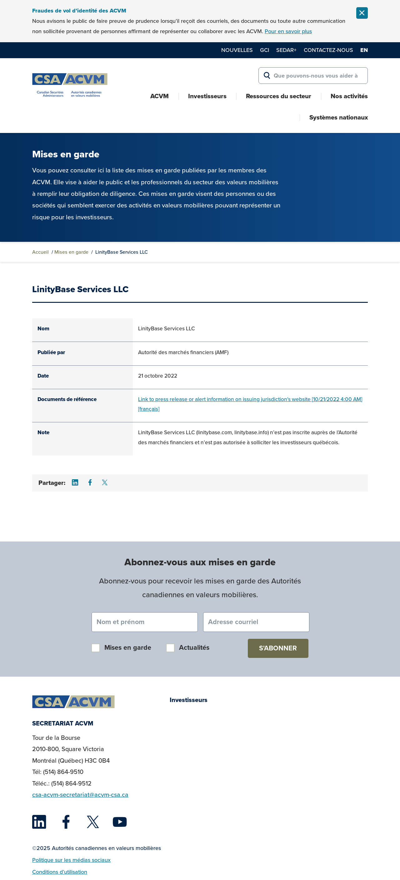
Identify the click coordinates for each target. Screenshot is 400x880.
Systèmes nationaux (338, 117)
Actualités (194, 648)
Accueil (40, 252)
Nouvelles (237, 50)
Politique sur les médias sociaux (71, 860)
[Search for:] (313, 75)
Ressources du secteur (278, 96)
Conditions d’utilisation (59, 872)
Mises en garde (71, 252)
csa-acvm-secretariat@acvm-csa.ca (80, 794)
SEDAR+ (286, 50)
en (364, 50)
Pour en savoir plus (288, 31)
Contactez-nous (328, 50)
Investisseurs (207, 96)
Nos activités (349, 96)
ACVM (159, 96)
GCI (264, 50)
